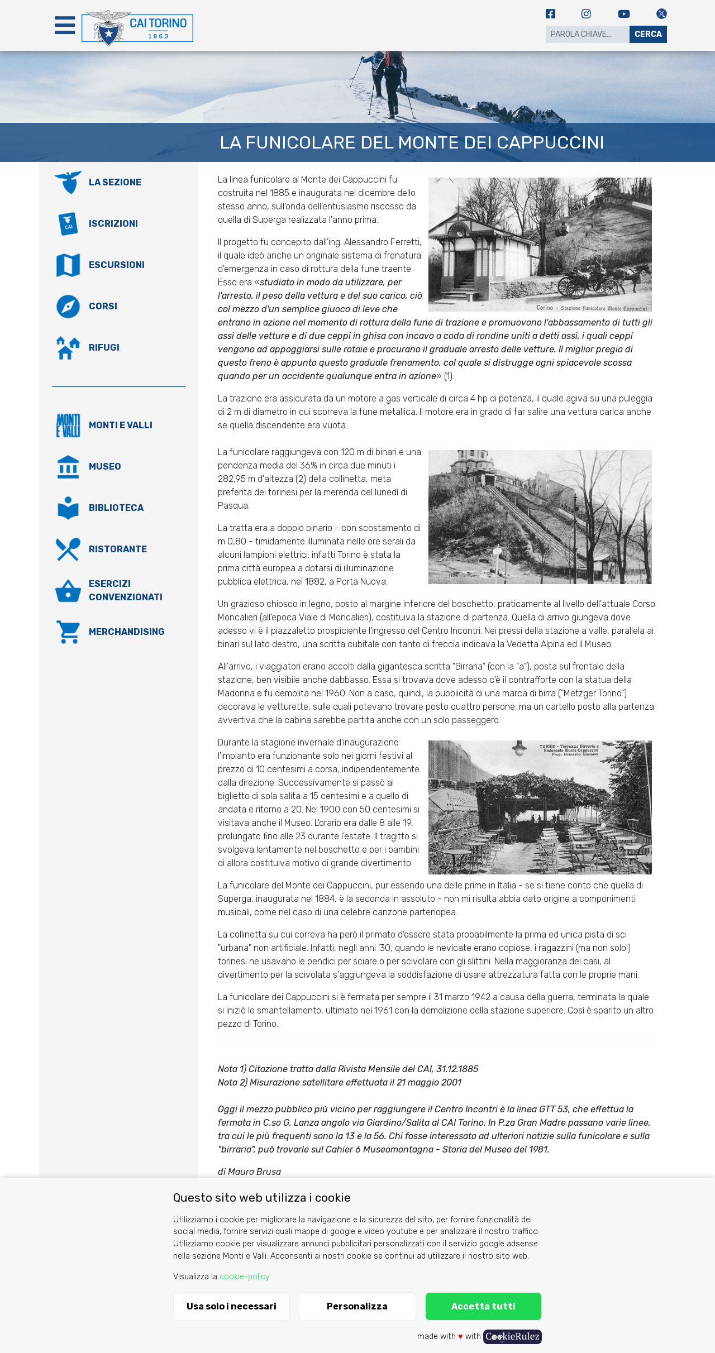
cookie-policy (245, 1277)
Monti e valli (120, 425)
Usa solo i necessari (232, 1306)
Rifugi (104, 347)
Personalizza (357, 1306)
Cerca (648, 34)
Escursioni (117, 265)
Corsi (103, 306)
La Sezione (115, 182)
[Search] (588, 34)
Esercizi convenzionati (126, 591)
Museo (105, 466)
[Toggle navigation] (65, 25)
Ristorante (118, 549)
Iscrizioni (113, 223)
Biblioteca (116, 508)
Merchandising (127, 632)
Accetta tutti (483, 1306)
